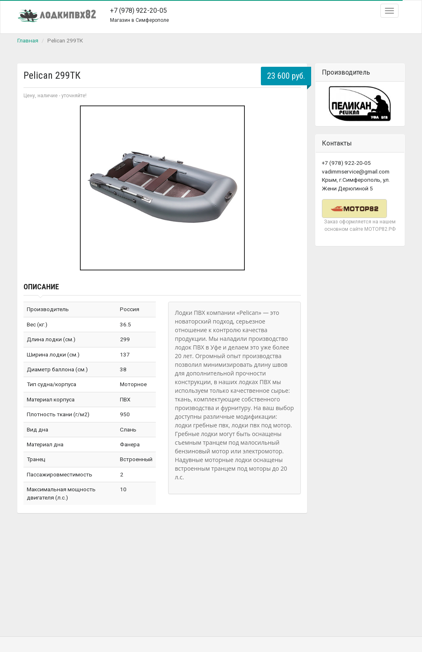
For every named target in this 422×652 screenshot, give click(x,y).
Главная (27, 40)
